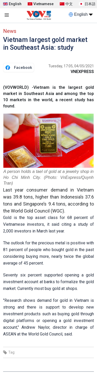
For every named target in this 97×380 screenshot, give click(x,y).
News (9, 31)
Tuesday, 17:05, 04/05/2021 (71, 66)
